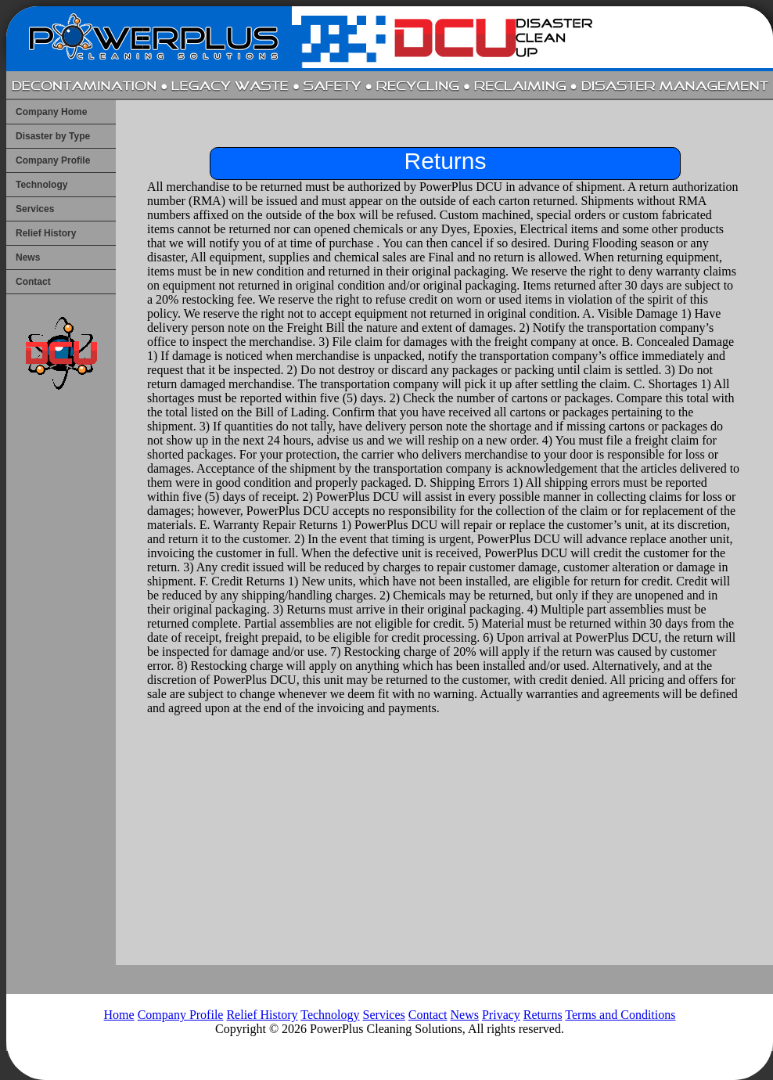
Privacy (501, 1014)
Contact (33, 281)
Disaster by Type (53, 136)
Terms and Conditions (620, 1014)
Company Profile (53, 160)
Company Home (51, 111)
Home (119, 1014)
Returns (543, 1014)
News (28, 257)
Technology (41, 184)
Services (35, 208)
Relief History (46, 233)
